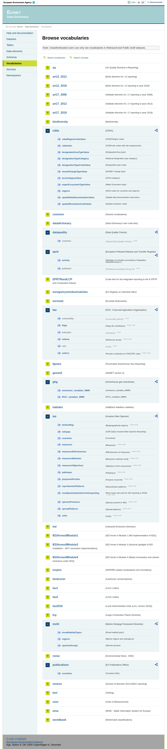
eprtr (55, 251)
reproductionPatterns (73, 486)
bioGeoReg (68, 425)
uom (55, 701)
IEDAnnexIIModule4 (65, 557)
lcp (54, 615)
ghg (54, 381)
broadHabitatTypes (72, 632)
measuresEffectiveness (74, 451)
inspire (56, 569)
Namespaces (13, 75)
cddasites (67, 145)
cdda (55, 130)
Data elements (14, 51)
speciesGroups (70, 645)
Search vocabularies (56, 58)
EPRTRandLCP (62, 279)
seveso (57, 683)
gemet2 (57, 373)
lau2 (55, 597)
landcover (58, 579)
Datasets (11, 39)
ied (54, 526)
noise (56, 655)
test (54, 692)
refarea (65, 339)
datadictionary (61, 223)
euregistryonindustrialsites (70, 291)
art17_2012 (59, 103)
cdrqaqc (66, 431)
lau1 (55, 588)
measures (67, 444)
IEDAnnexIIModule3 (65, 544)
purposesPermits (71, 479)
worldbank (59, 719)
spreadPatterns (70, 508)
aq (54, 67)
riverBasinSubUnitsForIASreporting (80, 493)
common (58, 214)
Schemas (11, 57)
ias (54, 416)
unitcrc (65, 353)
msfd (55, 624)
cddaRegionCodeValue (74, 139)
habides (57, 407)
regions (66, 191)
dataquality (59, 232)
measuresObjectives (72, 465)
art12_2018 (59, 85)
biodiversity (60, 121)
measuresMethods (71, 458)
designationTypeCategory (75, 158)
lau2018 (57, 606)
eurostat (57, 301)
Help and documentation (19, 33)
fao (54, 309)
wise (55, 710)
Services (11, 69)
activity (65, 260)
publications (60, 664)
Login (133, 2)
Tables (10, 45)
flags (64, 325)
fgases (56, 363)
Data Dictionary (32, 27)
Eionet (20, 27)
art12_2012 (59, 76)
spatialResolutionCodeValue (76, 204)
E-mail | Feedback (16, 738)
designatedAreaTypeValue (75, 152)
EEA (20, 2)
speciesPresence (71, 502)
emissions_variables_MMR (76, 390)
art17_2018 (59, 112)
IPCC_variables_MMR (73, 397)
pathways (67, 472)
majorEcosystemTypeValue (76, 184)
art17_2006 (59, 94)
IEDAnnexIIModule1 (65, 535)
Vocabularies (14, 63)
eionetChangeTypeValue (74, 171)
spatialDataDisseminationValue (78, 197)
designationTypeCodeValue (76, 165)
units (64, 515)
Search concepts (81, 58)
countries (67, 438)
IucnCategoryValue (72, 178)
